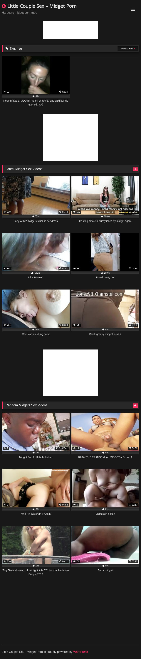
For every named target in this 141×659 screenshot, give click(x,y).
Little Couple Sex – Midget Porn (39, 6)
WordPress (80, 651)
